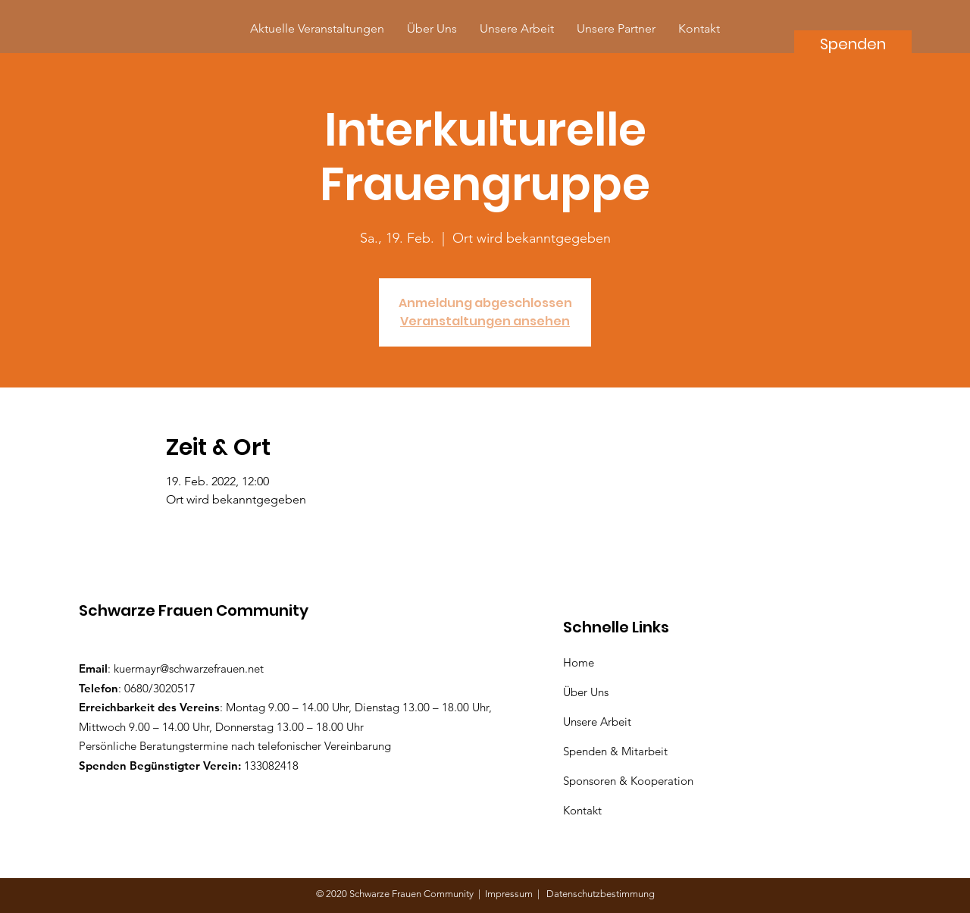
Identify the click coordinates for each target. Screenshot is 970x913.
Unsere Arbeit (598, 721)
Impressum (511, 893)
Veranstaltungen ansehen (485, 321)
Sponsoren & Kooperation (629, 780)
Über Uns (587, 692)
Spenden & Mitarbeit (615, 751)
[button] (616, 28)
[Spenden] (853, 43)
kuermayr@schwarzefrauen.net (189, 668)
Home (581, 662)
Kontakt (582, 810)
